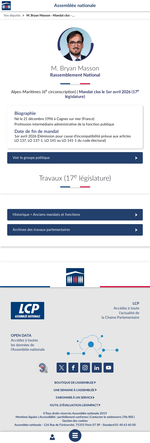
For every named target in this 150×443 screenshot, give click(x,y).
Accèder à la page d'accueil (6, 5)
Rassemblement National (75, 75)
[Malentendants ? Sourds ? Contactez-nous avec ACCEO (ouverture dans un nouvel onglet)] (42, 367)
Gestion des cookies (75, 421)
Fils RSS (128, 417)
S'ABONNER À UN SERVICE (74, 397)
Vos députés (12, 15)
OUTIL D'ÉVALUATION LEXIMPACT (74, 405)
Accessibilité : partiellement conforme (63, 417)
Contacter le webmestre (105, 417)
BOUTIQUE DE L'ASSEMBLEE (73, 382)
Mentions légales (26, 417)
